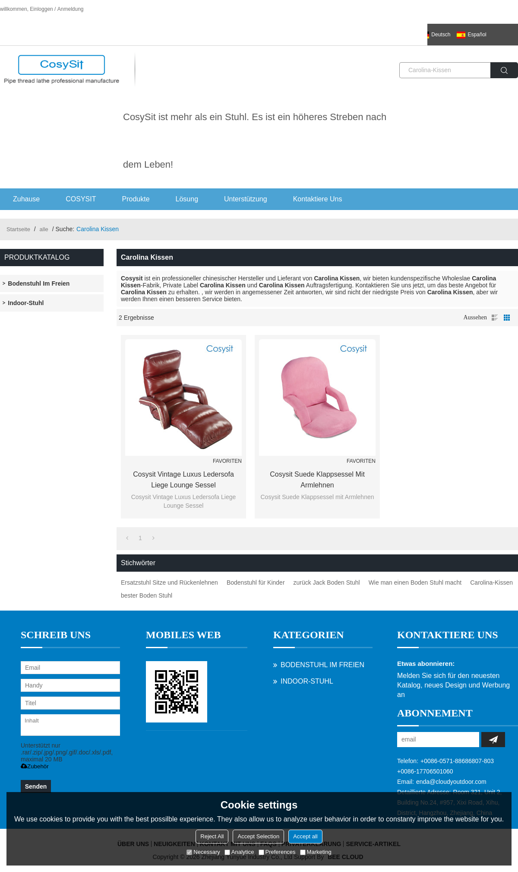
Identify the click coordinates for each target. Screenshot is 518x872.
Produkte (136, 199)
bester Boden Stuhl (146, 595)
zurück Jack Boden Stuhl (327, 582)
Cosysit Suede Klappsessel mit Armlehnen (317, 480)
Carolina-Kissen (491, 582)
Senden (36, 786)
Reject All (212, 836)
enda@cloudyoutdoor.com (451, 781)
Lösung (187, 199)
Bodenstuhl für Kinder (256, 582)
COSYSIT (81, 199)
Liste (494, 317)
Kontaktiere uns (317, 199)
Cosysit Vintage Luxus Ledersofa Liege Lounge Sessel (183, 480)
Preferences (277, 852)
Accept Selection (258, 836)
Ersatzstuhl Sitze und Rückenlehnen (169, 582)
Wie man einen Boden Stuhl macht (415, 582)
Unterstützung (245, 199)
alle (44, 229)
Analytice (239, 852)
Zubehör (35, 766)
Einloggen (41, 9)
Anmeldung (70, 9)
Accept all (305, 836)
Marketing (316, 852)
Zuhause (26, 199)
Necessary (203, 852)
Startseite (18, 229)
